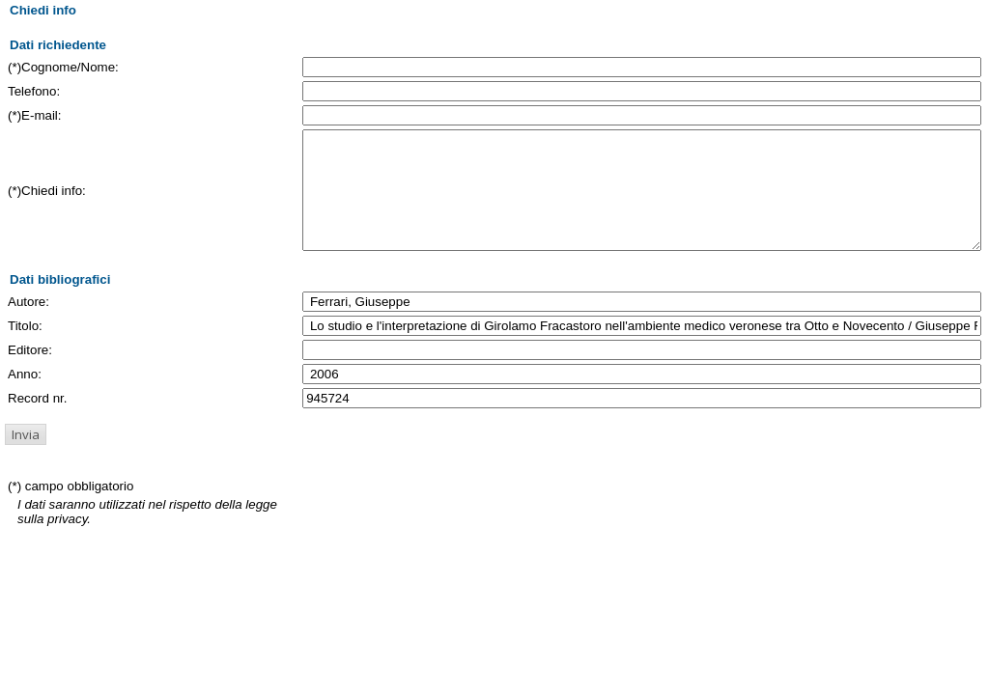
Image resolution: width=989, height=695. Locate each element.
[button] (25, 457)
